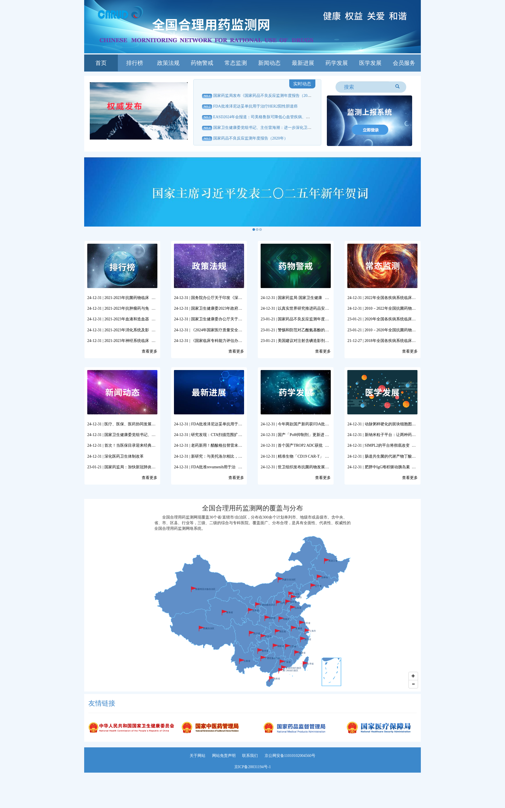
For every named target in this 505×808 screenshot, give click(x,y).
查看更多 (149, 351)
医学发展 (370, 63)
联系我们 (250, 756)
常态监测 (235, 63)
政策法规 (168, 63)
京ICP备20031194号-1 (252, 767)
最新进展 (303, 63)
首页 (101, 63)
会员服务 (404, 63)
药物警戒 (202, 63)
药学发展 (336, 63)
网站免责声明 (224, 756)
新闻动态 (269, 63)
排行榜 (134, 63)
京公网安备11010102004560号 (290, 756)
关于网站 (197, 756)
